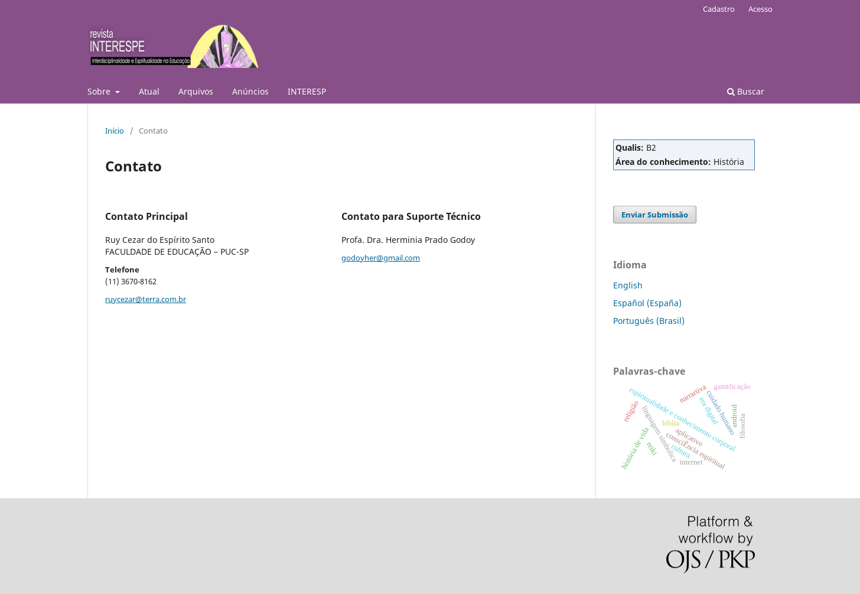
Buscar (745, 91)
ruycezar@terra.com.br (145, 299)
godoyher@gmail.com (380, 257)
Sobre (100, 91)
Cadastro (719, 9)
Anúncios (250, 91)
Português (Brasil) (649, 320)
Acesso (760, 9)
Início (114, 130)
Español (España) (647, 303)
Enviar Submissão (654, 214)
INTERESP (307, 91)
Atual (149, 91)
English (628, 285)
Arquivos (195, 91)
